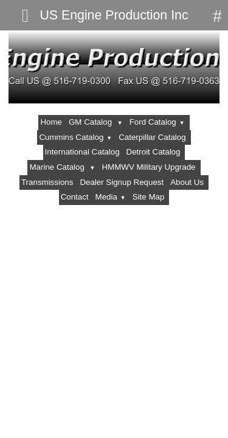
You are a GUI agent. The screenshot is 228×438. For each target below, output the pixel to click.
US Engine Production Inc (114, 15)
